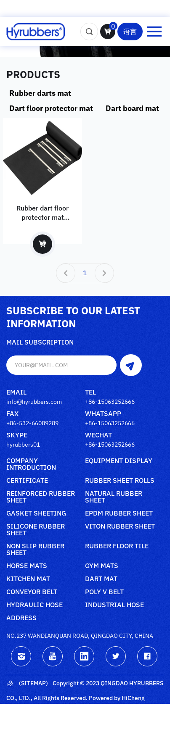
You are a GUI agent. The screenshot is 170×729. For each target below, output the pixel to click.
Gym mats (101, 566)
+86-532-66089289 (32, 423)
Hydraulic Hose (34, 605)
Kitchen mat (28, 579)
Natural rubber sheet (113, 497)
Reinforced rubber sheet (40, 497)
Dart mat (101, 579)
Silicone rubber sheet (35, 530)
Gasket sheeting (36, 513)
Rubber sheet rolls (119, 480)
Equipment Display (118, 461)
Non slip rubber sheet (35, 549)
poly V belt (104, 592)
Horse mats (26, 566)
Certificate (27, 480)
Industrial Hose (114, 605)
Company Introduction (31, 464)
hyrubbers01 (23, 444)
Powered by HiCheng (117, 698)
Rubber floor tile (117, 546)
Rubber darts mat (40, 93)
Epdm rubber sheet (119, 513)
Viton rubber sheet (120, 526)
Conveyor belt (31, 592)
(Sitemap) (27, 683)
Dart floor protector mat (51, 108)
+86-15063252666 (110, 401)
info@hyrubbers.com (34, 401)
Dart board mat (132, 108)
